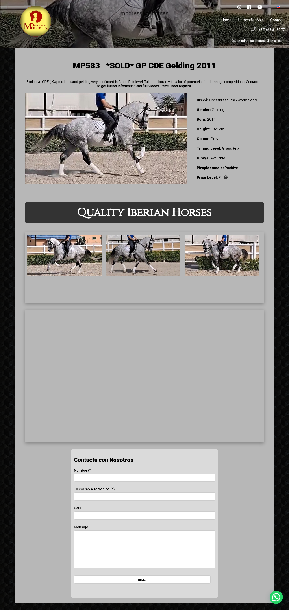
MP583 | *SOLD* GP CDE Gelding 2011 (144, 65)
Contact (276, 20)
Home (226, 20)
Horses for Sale (251, 20)
